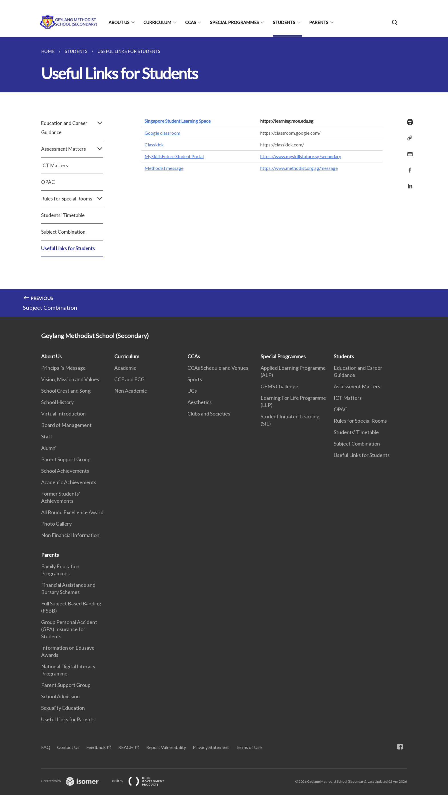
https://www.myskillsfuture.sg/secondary (300, 156)
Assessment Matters (72, 149)
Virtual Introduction (63, 413)
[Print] (408, 122)
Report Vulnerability (166, 747)
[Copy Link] (408, 138)
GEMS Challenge (279, 386)
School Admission (60, 696)
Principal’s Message (63, 368)
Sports (194, 379)
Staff (46, 436)
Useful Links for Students (68, 248)
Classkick (154, 144)
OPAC (48, 182)
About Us (119, 22)
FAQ (45, 747)
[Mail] (408, 150)
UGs (192, 390)
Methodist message (164, 168)
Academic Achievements (68, 482)
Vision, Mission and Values (70, 379)
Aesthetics (199, 402)
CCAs (190, 22)
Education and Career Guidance (72, 128)
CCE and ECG (129, 379)
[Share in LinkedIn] (408, 182)
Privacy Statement (211, 747)
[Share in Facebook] (408, 166)
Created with (74, 781)
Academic (125, 368)
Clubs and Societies (208, 413)
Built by (142, 781)
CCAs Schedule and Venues (217, 368)
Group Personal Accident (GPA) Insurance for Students (69, 629)
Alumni (49, 448)
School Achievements (65, 471)
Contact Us (68, 747)
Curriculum (157, 22)
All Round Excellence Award (72, 512)
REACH (126, 747)
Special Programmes (234, 22)
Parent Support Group (66, 459)
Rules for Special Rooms (72, 198)
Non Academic (130, 390)
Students (284, 22)
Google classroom (162, 133)
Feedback (96, 747)
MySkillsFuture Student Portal (174, 156)
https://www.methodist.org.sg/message (299, 168)
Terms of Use (249, 747)
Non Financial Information (70, 535)
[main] (224, 177)
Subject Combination (63, 232)
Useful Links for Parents (68, 719)
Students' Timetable (63, 215)
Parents (318, 22)
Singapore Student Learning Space (178, 121)
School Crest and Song (66, 390)
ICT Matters (54, 165)
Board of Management (66, 425)
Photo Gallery (56, 523)
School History (57, 402)
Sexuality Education (63, 708)
